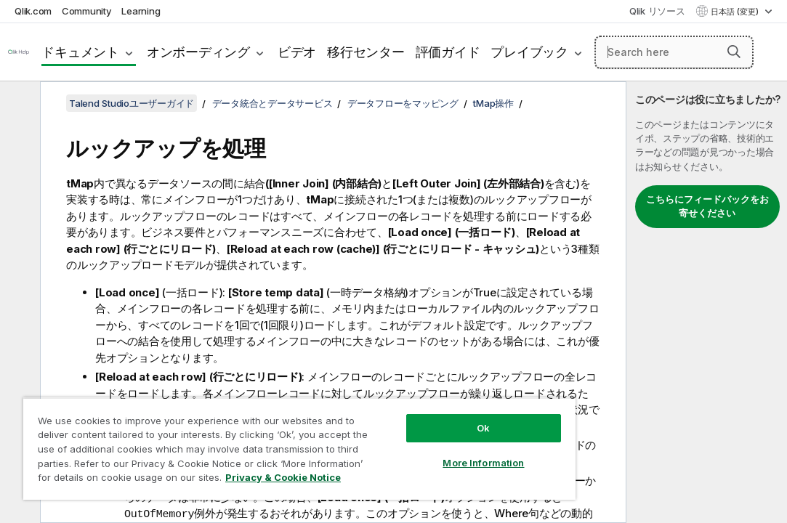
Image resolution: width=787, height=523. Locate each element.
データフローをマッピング (403, 103)
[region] (251, 436)
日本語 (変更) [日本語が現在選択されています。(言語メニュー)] (736, 12)
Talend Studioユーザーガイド (131, 103)
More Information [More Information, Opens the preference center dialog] (402, 437)
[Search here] (674, 52)
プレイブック (529, 52)
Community (87, 11)
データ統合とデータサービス (272, 103)
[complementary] (706, 302)
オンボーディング (198, 52)
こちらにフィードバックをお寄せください (707, 206)
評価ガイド (448, 52)
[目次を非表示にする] (18, 104)
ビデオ (297, 52)
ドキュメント (80, 52)
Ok (402, 402)
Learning (140, 11)
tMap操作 (493, 103)
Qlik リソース (657, 11)
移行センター (366, 52)
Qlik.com (33, 11)
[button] (734, 51)
